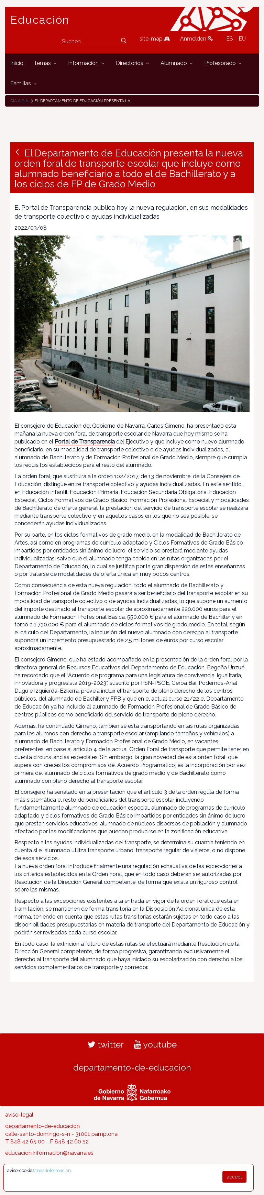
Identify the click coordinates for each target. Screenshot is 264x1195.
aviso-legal (19, 1114)
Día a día (19, 100)
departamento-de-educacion (132, 1067)
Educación (39, 19)
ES (229, 38)
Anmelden (196, 38)
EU (242, 38)
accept (234, 1177)
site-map (155, 38)
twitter (106, 1044)
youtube (155, 1044)
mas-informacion (53, 1170)
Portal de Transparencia (85, 441)
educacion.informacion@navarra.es (49, 1153)
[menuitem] (17, 63)
